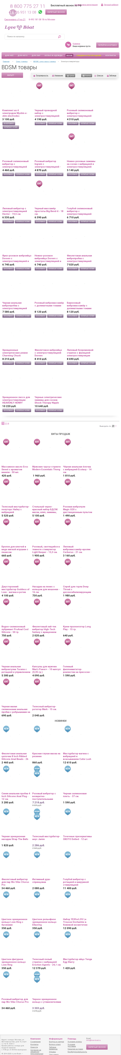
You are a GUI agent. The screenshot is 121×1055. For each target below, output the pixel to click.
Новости (34, 1047)
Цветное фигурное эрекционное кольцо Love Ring (14, 953)
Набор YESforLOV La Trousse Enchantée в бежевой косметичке (75, 913)
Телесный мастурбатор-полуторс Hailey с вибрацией (15, 500)
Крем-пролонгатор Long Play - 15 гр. (77, 619)
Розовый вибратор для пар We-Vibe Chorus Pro (15, 991)
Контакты (110, 47)
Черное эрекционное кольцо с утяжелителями (46, 991)
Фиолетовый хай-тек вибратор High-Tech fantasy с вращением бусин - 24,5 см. (44, 620)
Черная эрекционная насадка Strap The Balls (15, 829)
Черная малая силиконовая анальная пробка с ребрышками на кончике (16, 700)
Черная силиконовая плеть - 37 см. (75, 786)
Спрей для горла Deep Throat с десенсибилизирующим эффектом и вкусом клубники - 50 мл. (77, 580)
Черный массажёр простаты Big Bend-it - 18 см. (49, 202)
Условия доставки (72, 1045)
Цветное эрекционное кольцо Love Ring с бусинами (14, 913)
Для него (23, 47)
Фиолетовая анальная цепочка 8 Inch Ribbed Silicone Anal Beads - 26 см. (15, 747)
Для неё (9, 47)
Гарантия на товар (75, 1049)
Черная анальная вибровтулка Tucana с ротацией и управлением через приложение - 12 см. (16, 660)
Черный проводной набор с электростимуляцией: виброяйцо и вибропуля (48, 104)
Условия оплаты (75, 1042)
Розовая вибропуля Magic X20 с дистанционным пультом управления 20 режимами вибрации (77, 500)
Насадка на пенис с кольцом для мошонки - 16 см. (46, 580)
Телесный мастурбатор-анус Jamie (46, 829)
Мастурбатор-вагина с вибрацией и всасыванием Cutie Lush (77, 747)
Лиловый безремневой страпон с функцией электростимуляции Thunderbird (80, 344)
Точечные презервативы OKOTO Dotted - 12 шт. (77, 829)
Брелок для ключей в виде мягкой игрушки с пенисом (15, 540)
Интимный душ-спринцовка (41, 872)
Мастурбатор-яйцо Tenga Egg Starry (77, 951)
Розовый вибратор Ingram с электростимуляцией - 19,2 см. (48, 155)
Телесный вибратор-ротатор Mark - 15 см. (44, 699)
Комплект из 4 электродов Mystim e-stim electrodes (14, 104)
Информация (55, 1039)
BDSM (69, 47)
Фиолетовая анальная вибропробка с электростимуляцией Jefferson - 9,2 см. (79, 249)
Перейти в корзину (107, 36)
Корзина (76, 35)
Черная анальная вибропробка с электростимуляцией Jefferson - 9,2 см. (14, 297)
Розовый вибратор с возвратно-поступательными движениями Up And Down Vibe (44, 787)
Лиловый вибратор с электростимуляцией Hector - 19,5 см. (14, 202)
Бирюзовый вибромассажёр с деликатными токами (79, 297)
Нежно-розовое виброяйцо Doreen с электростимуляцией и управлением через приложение (48, 249)
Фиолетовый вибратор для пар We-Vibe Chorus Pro (15, 873)
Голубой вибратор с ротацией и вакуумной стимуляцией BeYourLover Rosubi (76, 873)
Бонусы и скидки (56, 1042)
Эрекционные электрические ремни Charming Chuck (15, 344)
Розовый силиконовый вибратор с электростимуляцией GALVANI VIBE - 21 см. (80, 104)
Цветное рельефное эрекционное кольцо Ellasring (44, 913)
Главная (6, 53)
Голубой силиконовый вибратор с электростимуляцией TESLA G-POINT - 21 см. (80, 202)
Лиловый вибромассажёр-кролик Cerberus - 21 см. (76, 540)
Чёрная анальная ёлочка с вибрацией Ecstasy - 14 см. (77, 460)
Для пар (36, 47)
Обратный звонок (56, 12)
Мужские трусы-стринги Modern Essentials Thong (46, 459)
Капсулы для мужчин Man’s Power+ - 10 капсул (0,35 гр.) (46, 660)
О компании (35, 1042)
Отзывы (52, 1052)
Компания (35, 1039)
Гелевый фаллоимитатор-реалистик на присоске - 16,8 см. (77, 660)
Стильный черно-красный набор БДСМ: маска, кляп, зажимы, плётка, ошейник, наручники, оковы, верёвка (45, 500)
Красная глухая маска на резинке (46, 746)
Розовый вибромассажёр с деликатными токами (49, 295)
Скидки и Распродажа (88, 47)
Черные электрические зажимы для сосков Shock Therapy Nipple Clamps (48, 391)
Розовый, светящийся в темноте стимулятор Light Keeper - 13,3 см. (46, 540)
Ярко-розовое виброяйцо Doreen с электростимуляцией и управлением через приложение (16, 249)
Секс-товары (22, 53)
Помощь (72, 1039)
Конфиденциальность (77, 1052)
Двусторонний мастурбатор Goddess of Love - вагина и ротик (16, 580)
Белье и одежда (54, 47)
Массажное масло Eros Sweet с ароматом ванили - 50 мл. (15, 460)
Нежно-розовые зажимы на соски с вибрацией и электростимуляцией (81, 155)
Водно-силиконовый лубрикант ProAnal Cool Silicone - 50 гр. (15, 620)
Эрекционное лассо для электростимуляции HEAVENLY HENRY (16, 391)
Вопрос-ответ (55, 1044)
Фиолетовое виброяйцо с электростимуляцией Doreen (48, 344)
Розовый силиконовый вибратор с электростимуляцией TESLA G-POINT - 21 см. (15, 155)
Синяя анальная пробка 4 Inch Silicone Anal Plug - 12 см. (16, 787)
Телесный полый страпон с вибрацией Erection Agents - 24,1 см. (46, 953)
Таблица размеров (53, 1048)
